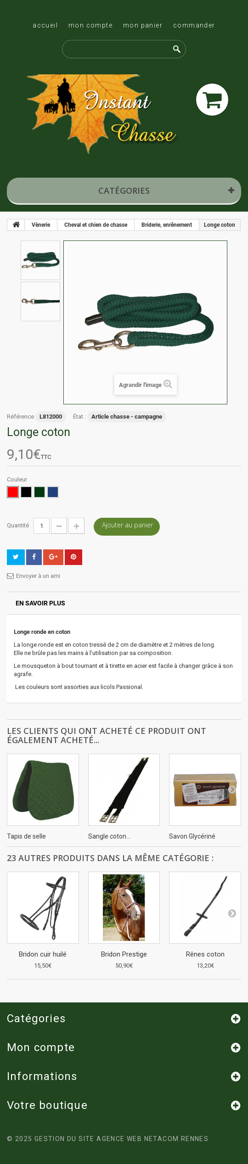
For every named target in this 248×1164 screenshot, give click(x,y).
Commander (194, 25)
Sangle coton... (109, 836)
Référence (20, 416)
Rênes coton (205, 954)
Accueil (45, 25)
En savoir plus (40, 603)
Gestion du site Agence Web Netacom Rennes (121, 1138)
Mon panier (143, 25)
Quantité (18, 525)
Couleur (17, 479)
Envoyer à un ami (38, 575)
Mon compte (90, 25)
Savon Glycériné (192, 836)
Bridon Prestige (124, 954)
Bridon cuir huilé (43, 954)
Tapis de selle (26, 836)
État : (79, 416)
